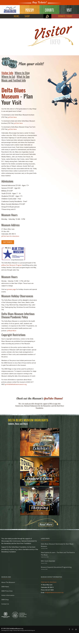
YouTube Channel (53, 398)
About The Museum (8, 582)
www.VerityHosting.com (30, 630)
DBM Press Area (7, 591)
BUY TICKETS (7, 242)
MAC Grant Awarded (48, 561)
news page (12, 289)
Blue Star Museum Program (12, 265)
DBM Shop (5, 600)
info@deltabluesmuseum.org (17, 384)
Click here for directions (10, 236)
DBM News (5, 587)
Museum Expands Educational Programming (56, 567)
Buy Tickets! (39, 2)
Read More (12, 331)
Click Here (13, 117)
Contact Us (5, 604)
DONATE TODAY (65, 16)
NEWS (16, 16)
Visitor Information (7, 595)
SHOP (27, 16)
